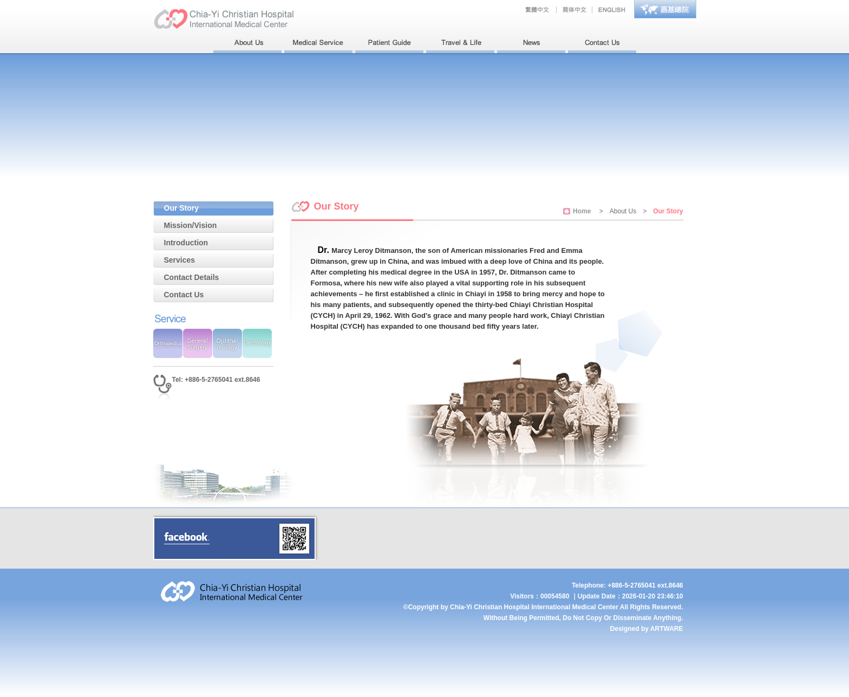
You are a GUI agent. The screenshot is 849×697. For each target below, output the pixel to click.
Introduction (186, 242)
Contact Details (191, 277)
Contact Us (184, 294)
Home (582, 211)
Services (179, 260)
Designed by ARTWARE (646, 629)
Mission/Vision (190, 225)
